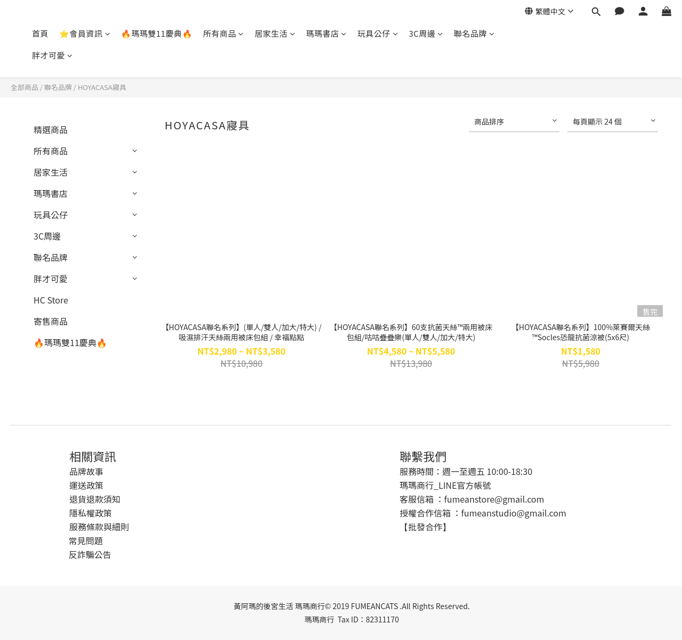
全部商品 (24, 87)
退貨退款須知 (94, 499)
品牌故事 (86, 471)
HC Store (51, 299)
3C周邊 (426, 33)
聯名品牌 (474, 33)
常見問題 (86, 540)
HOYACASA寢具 (102, 87)
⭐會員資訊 (84, 33)
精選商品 (51, 129)
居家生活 (275, 33)
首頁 (40, 33)
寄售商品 (51, 321)
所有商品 (223, 33)
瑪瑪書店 (326, 33)
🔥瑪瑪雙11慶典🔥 (156, 33)
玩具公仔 (378, 33)
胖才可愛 (52, 55)
